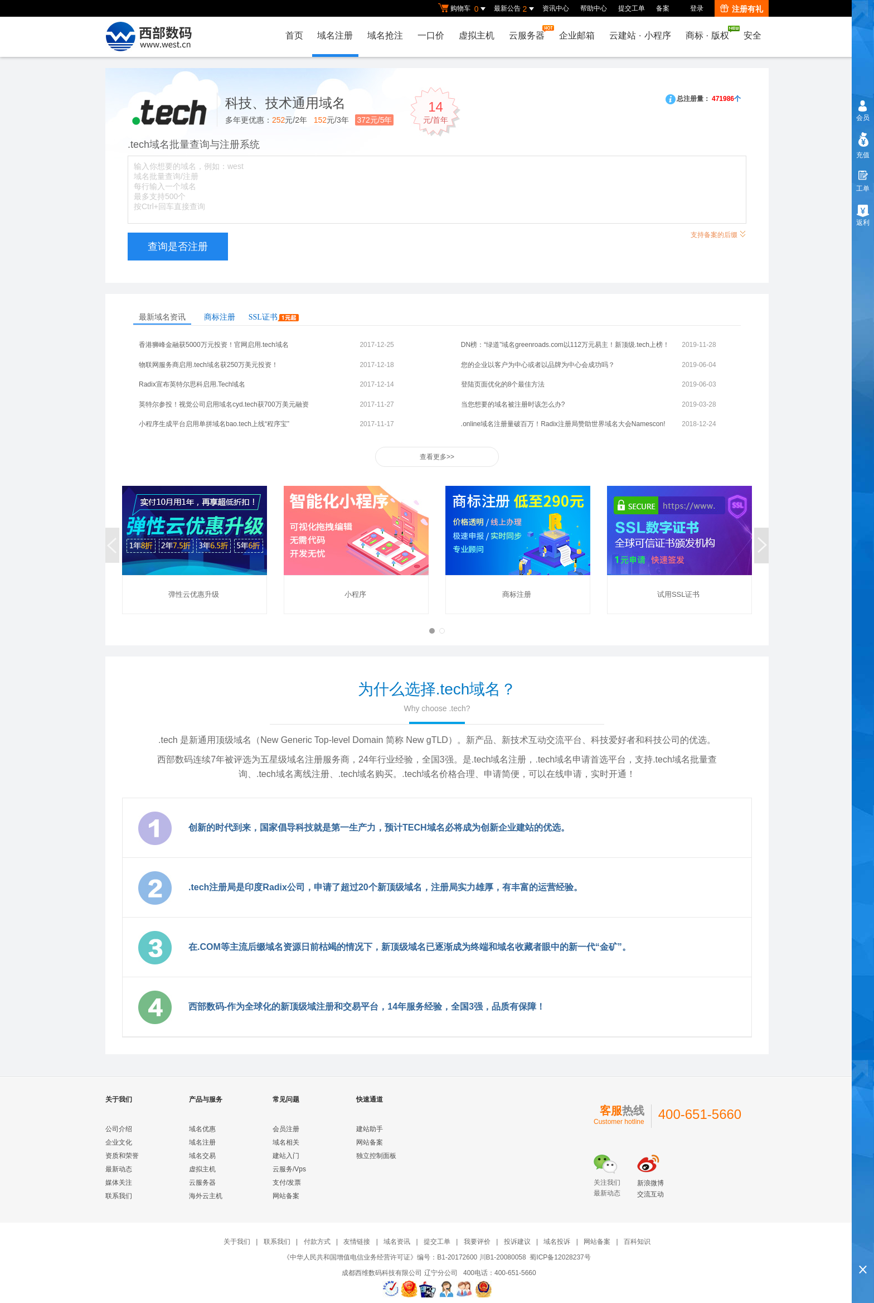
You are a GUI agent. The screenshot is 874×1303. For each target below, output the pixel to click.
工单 (863, 188)
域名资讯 (396, 1242)
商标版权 (710, 33)
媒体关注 (118, 1182)
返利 (863, 222)
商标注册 (219, 317)
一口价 (430, 35)
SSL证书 (274, 317)
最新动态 (118, 1169)
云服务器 (529, 32)
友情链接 (356, 1242)
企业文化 (118, 1142)
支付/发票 (287, 1182)
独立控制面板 (376, 1156)
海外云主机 (205, 1196)
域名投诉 (556, 1242)
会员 (863, 118)
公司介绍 (118, 1129)
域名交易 (202, 1156)
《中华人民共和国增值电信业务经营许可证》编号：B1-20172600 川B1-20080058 (404, 1257)
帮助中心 (593, 8)
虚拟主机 (476, 35)
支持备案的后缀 (718, 233)
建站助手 (369, 1129)
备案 (662, 8)
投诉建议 (517, 1242)
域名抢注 (385, 35)
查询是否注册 (178, 246)
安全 (752, 35)
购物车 (463, 9)
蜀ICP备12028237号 (560, 1257)
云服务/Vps (289, 1169)
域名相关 (286, 1142)
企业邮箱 (577, 35)
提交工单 (631, 8)
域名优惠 (202, 1129)
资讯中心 (555, 8)
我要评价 (477, 1242)
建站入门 (286, 1156)
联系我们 (118, 1196)
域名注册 (335, 35)
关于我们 (237, 1242)
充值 (863, 155)
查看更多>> (437, 457)
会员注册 (286, 1129)
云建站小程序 (640, 35)
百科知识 (637, 1242)
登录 (696, 8)
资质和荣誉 (122, 1156)
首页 (294, 35)
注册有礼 (741, 8)
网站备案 (286, 1196)
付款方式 (317, 1242)
